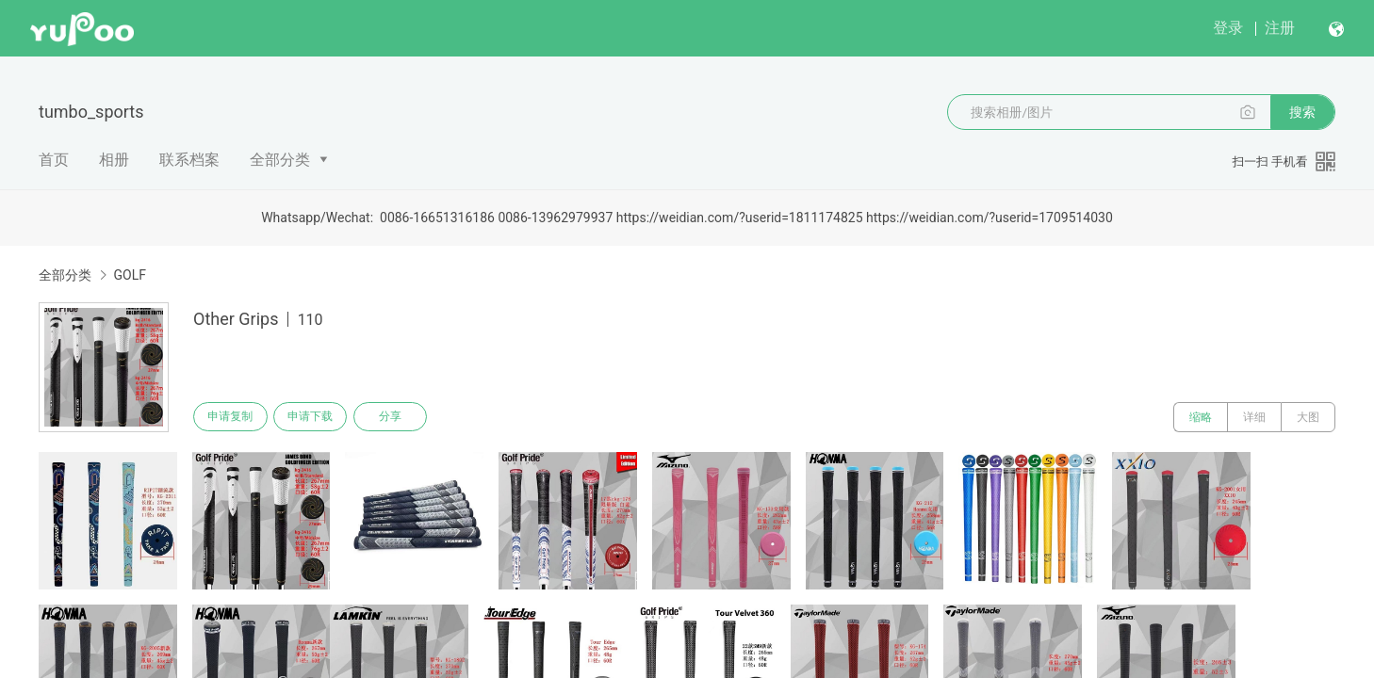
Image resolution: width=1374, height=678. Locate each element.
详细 (1254, 417)
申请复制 (232, 417)
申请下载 (317, 417)
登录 (1228, 28)
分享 (402, 417)
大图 (1308, 417)
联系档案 (189, 160)
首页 (54, 160)
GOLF (129, 274)
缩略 (1200, 417)
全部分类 (280, 160)
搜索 (1302, 112)
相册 (114, 160)
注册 (1280, 28)
